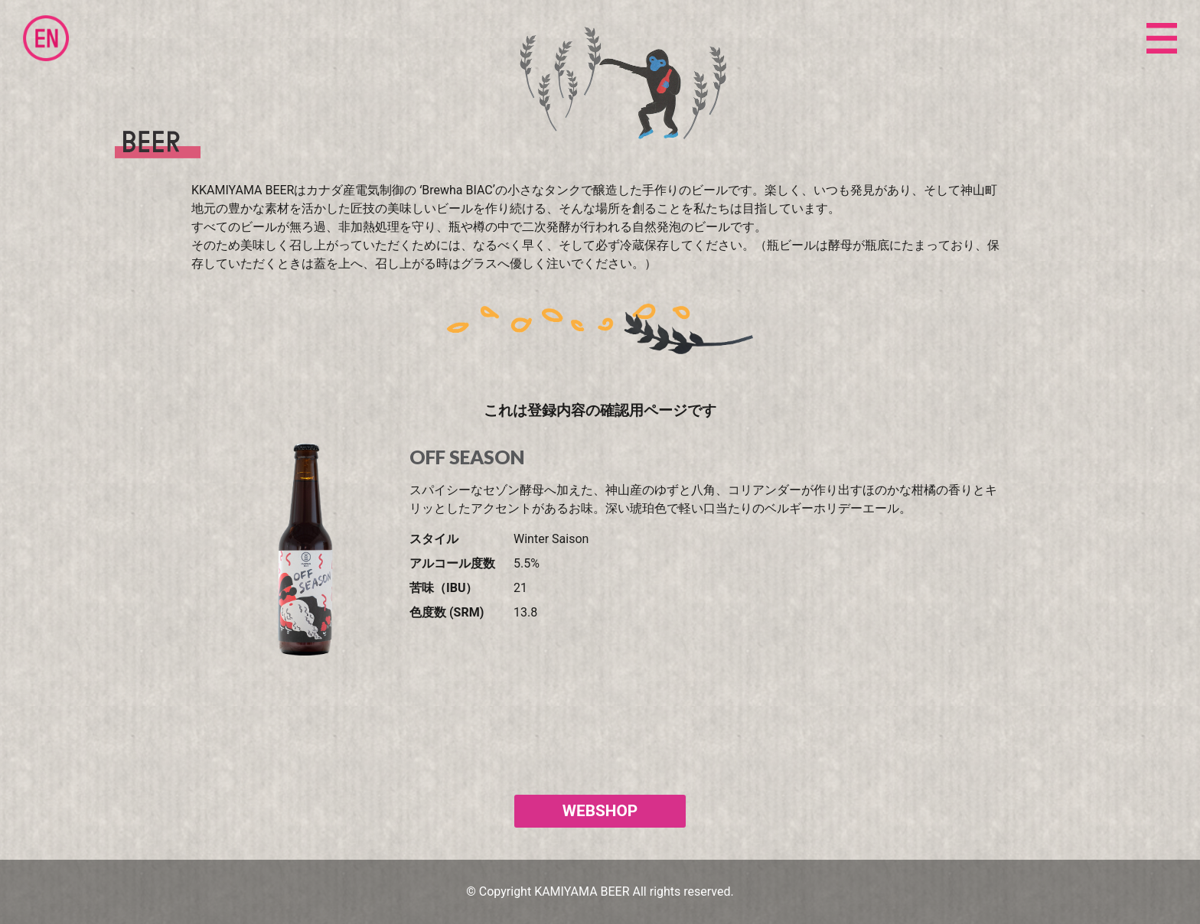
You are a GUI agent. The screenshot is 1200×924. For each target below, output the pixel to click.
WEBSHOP (600, 811)
